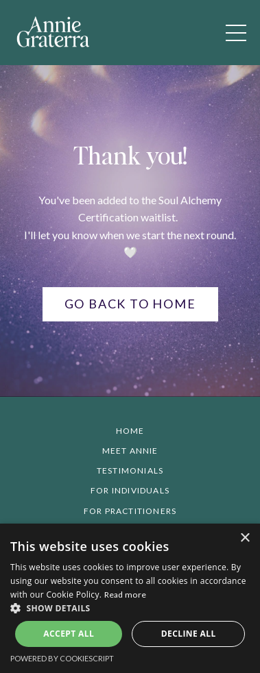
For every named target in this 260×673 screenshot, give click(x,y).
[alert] (130, 598)
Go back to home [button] (130, 303)
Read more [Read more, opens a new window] (125, 594)
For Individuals (130, 490)
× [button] (244, 538)
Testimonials (130, 470)
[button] (130, 608)
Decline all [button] (188, 633)
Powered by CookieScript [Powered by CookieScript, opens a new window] (62, 658)
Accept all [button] (68, 633)
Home (130, 431)
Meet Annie (130, 450)
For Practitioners (130, 511)
